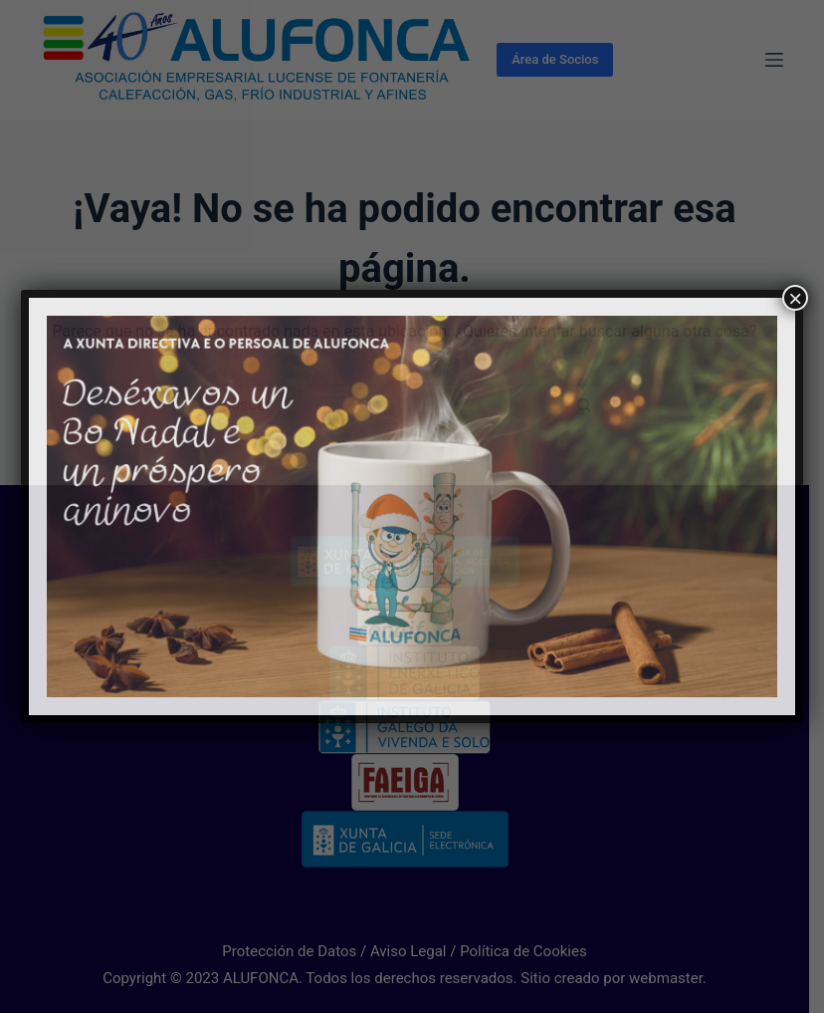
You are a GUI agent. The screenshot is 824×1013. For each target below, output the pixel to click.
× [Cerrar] (795, 298)
